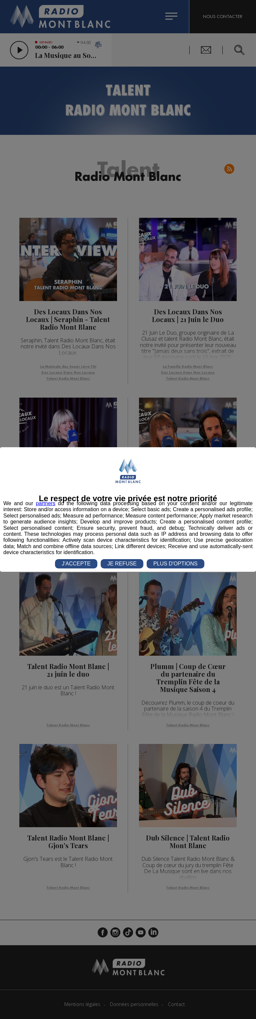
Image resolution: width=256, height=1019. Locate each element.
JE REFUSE (122, 563)
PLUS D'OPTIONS (175, 563)
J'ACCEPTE (76, 563)
